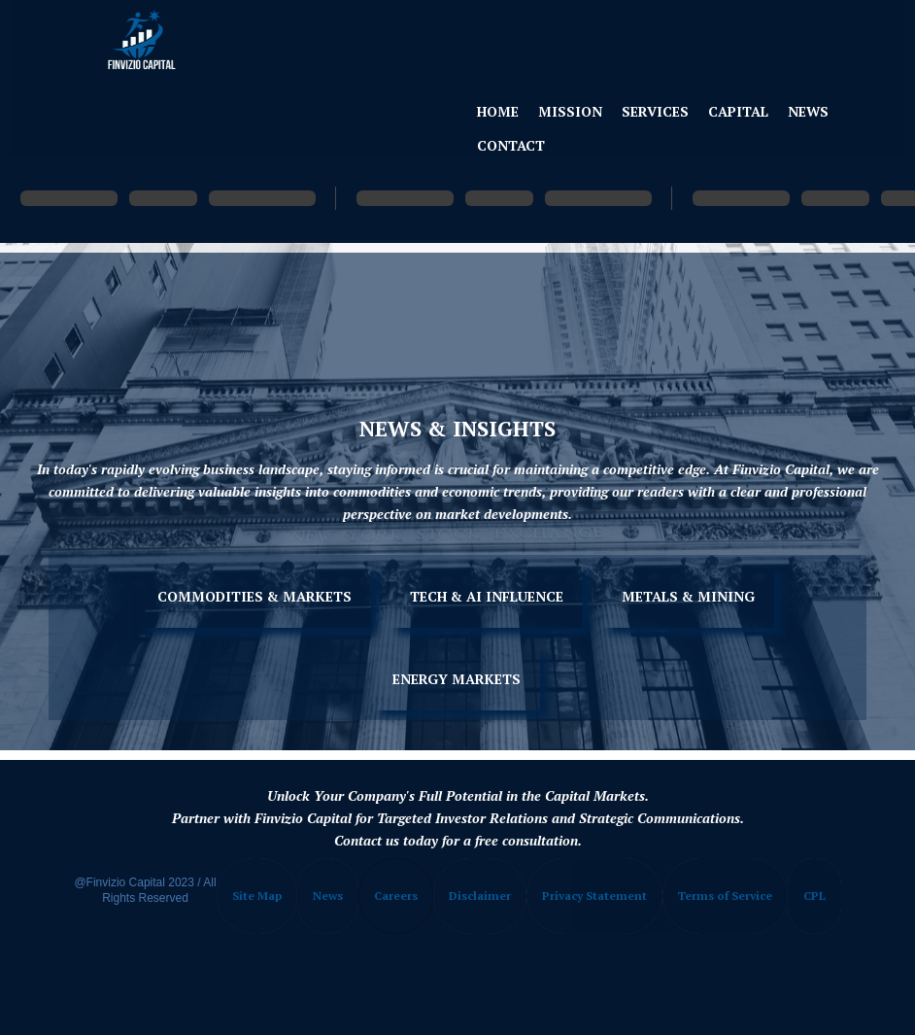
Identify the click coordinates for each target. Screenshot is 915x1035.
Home (498, 111)
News (808, 111)
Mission (570, 111)
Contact (511, 145)
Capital (738, 111)
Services (655, 111)
